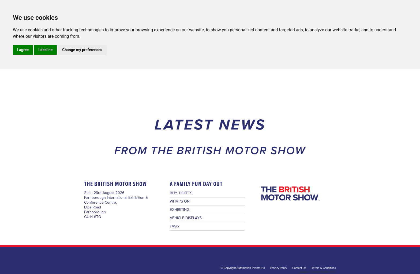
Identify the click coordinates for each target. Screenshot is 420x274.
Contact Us (299, 268)
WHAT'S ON (180, 201)
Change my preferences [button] (82, 50)
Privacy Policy (278, 268)
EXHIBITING (179, 209)
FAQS (174, 226)
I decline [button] (45, 50)
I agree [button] (23, 50)
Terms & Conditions (324, 268)
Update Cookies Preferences (317, 272)
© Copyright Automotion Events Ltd (242, 268)
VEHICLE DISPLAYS (186, 218)
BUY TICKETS (181, 193)
